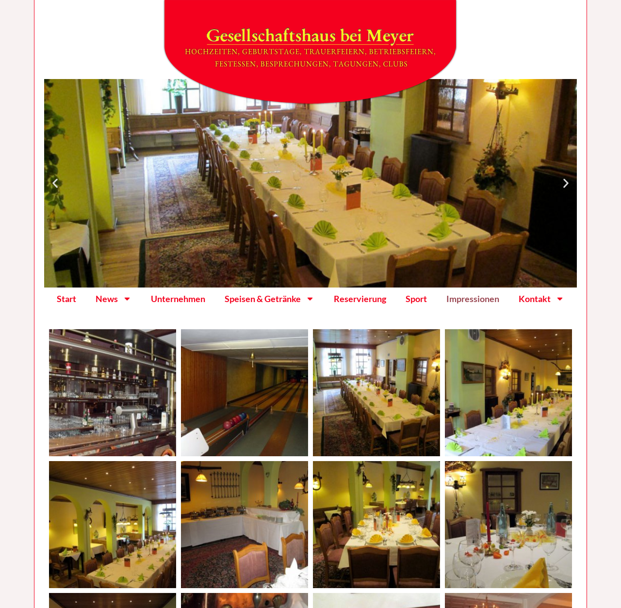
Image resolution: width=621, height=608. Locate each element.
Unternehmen (178, 298)
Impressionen (472, 298)
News (113, 298)
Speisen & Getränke (269, 298)
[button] (55, 183)
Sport (416, 298)
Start (66, 298)
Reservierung (360, 298)
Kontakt (541, 298)
